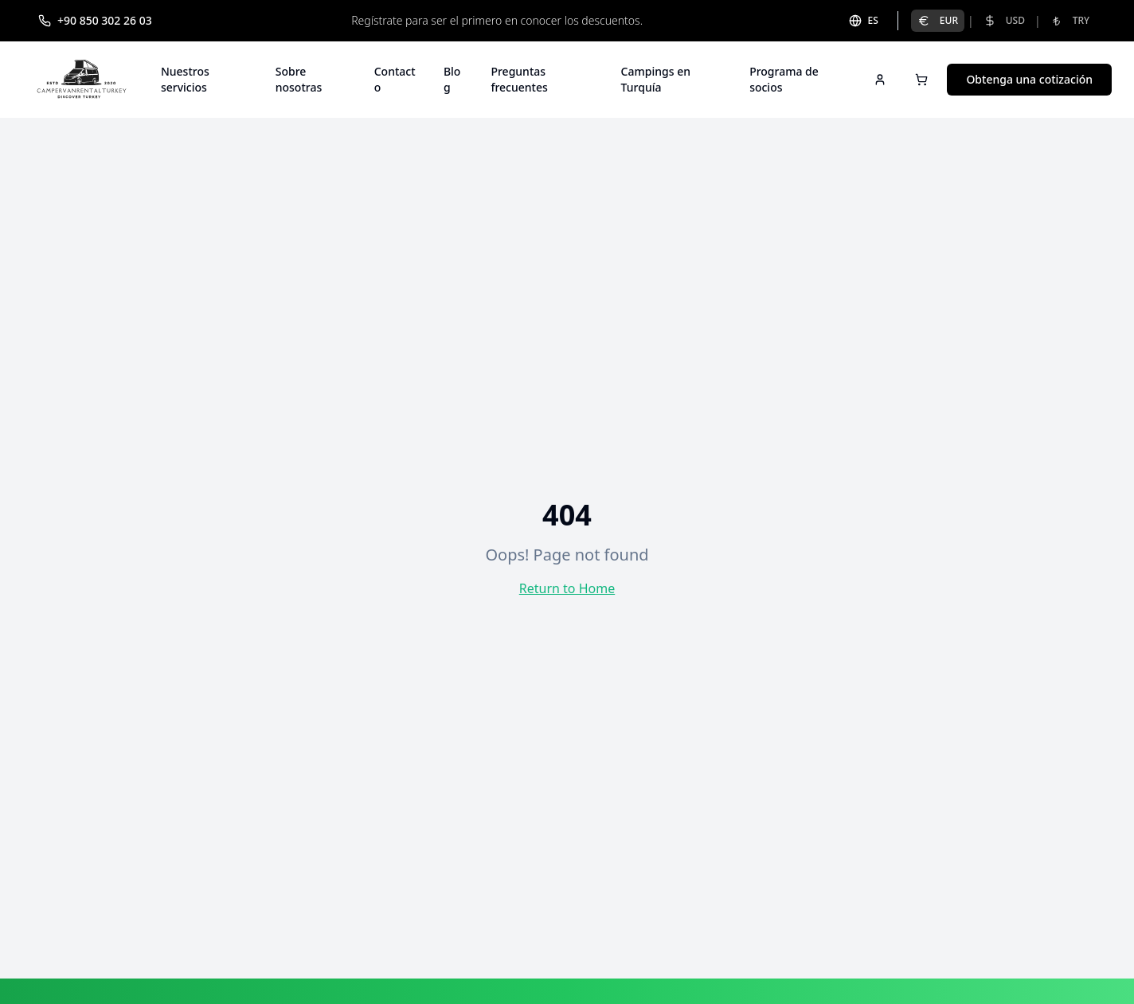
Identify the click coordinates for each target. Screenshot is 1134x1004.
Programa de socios (784, 79)
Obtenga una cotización (1029, 79)
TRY (1069, 20)
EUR (937, 20)
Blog (452, 79)
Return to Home (567, 588)
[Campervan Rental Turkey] (82, 79)
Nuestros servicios (185, 79)
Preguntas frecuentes (519, 79)
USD (1004, 20)
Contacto (395, 79)
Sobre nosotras (299, 79)
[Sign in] (880, 80)
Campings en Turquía (655, 79)
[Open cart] (921, 80)
